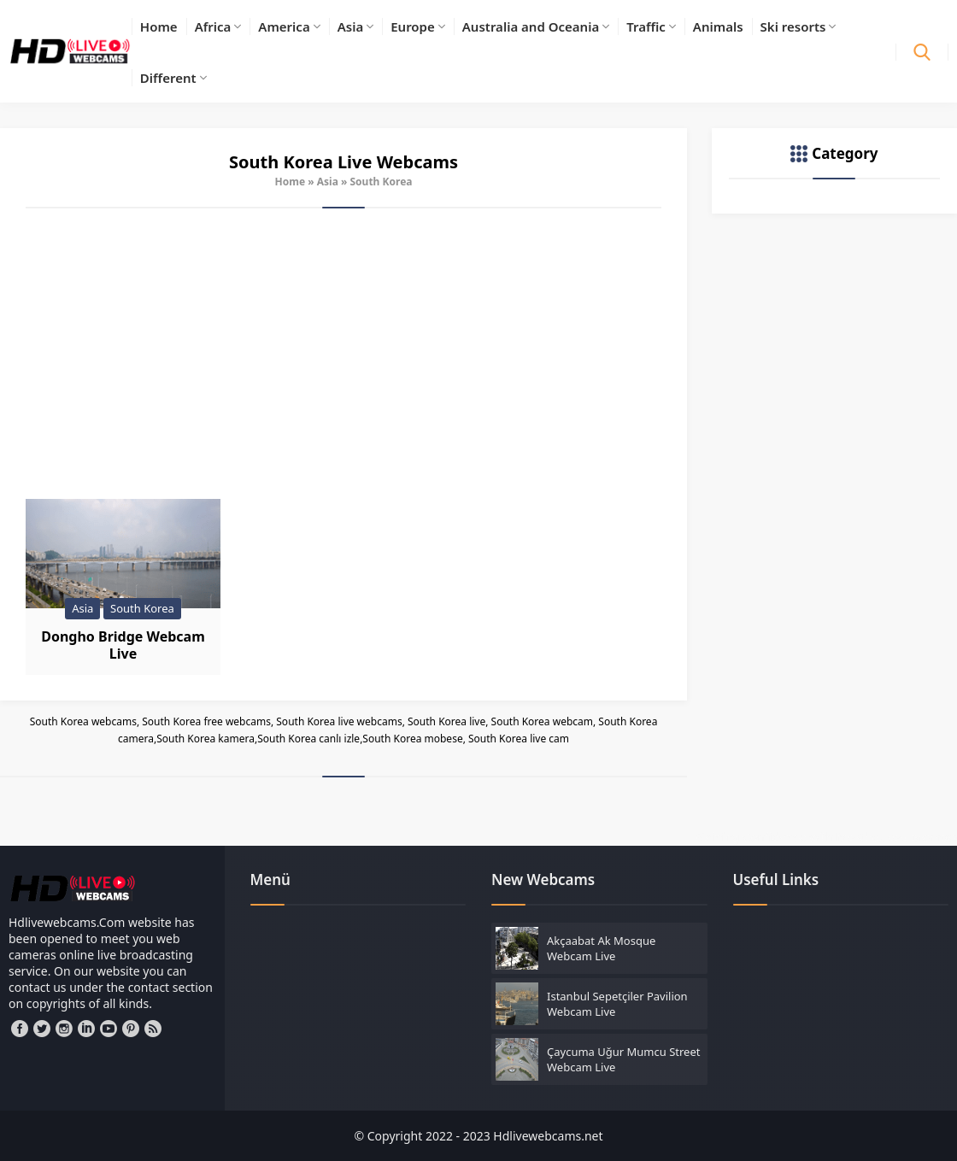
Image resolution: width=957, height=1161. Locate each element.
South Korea (142, 608)
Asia (327, 181)
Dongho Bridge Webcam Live (123, 645)
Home (290, 181)
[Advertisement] (343, 353)
